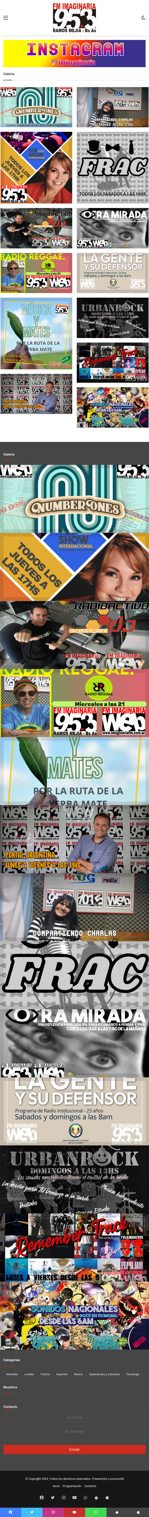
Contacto (10, 1407)
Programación (72, 1486)
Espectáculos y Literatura (104, 1374)
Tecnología (132, 1374)
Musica (78, 1374)
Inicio (56, 1486)
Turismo (45, 1374)
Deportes (62, 1374)
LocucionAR (116, 1478)
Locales (29, 1374)
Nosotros (10, 1387)
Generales (12, 1374)
